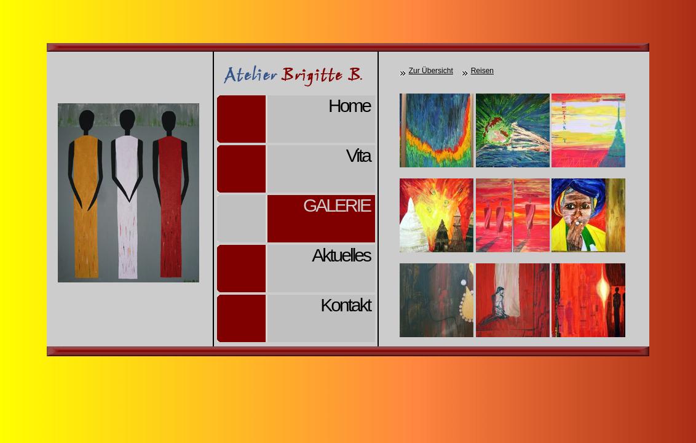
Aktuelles (341, 255)
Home (349, 105)
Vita (358, 155)
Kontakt (345, 305)
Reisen (482, 70)
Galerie (336, 205)
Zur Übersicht (431, 70)
